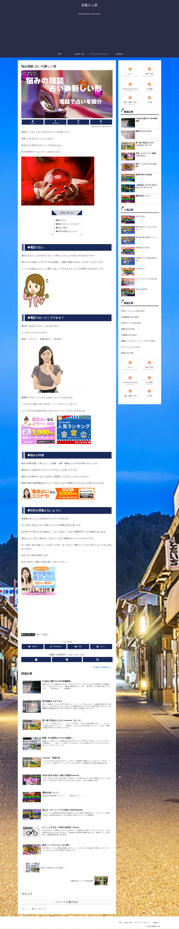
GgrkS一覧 (128, 923)
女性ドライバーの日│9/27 (133, 311)
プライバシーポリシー (142, 923)
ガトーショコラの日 (130, 347)
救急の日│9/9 (127, 353)
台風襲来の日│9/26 (130, 317)
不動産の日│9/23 (129, 335)
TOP (120, 923)
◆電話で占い (61, 220)
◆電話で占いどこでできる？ (68, 224)
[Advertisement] (89, 33)
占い (39, 634)
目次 (63, 212)
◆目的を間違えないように (67, 231)
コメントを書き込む (67, 901)
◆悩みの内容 (61, 228)
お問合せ (156, 923)
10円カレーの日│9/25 (131, 323)
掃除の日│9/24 (127, 329)
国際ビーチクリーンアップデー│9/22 (138, 341)
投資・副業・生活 (28, 634)
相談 (45, 634)
